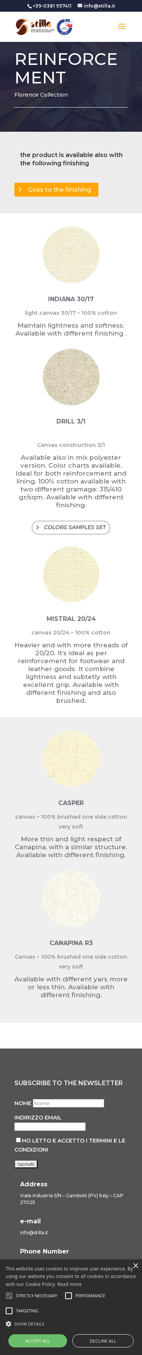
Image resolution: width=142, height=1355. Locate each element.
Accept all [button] (37, 1341)
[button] (71, 1324)
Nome (22, 1103)
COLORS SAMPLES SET (75, 527)
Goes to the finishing (59, 189)
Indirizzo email (38, 1117)
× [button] (135, 1266)
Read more (70, 1284)
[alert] (71, 1307)
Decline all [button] (103, 1341)
